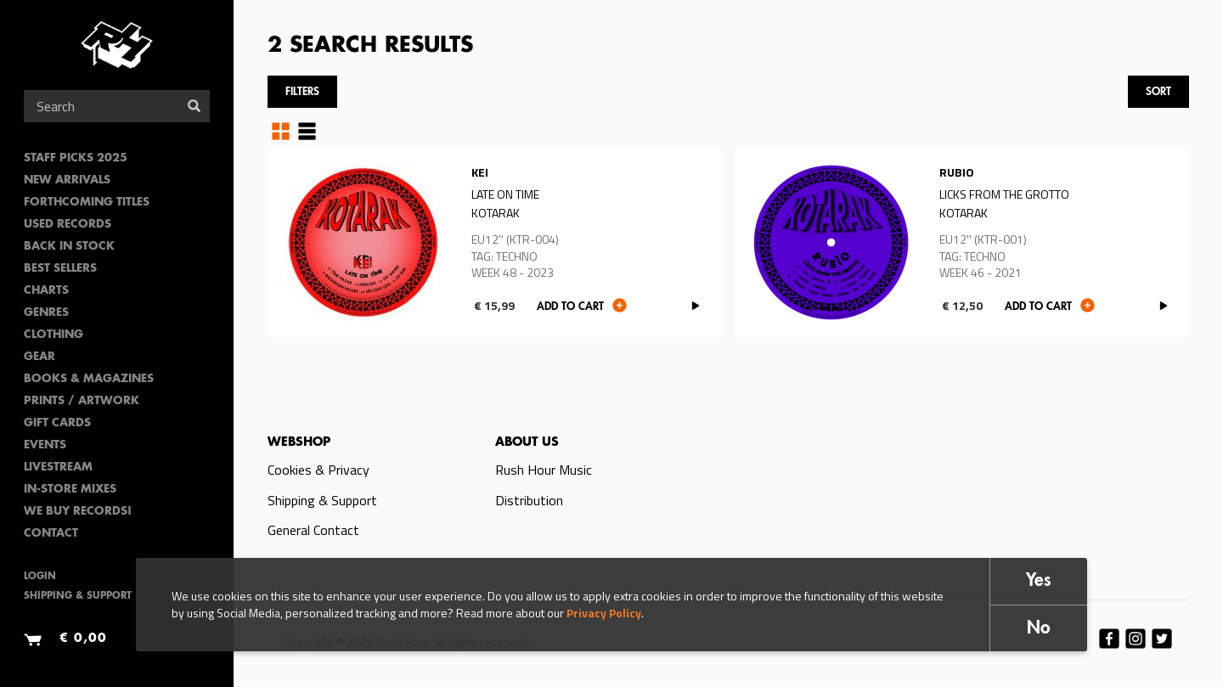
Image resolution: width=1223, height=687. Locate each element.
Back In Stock (69, 246)
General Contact (313, 530)
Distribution (529, 500)
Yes (1038, 581)
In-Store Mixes (70, 489)
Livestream (58, 467)
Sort (1158, 92)
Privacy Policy (603, 613)
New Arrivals (67, 180)
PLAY (696, 306)
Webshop (299, 442)
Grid (281, 131)
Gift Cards (57, 423)
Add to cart (570, 307)
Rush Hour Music (543, 469)
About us (527, 442)
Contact (51, 533)
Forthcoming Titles (86, 202)
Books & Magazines (89, 379)
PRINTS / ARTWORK (81, 401)
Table (307, 131)
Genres (46, 312)
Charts (46, 290)
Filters (302, 92)
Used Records (67, 224)
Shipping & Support (78, 596)
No (1039, 629)
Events (45, 445)
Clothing (53, 335)
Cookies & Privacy (318, 469)
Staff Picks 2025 (75, 158)
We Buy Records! (78, 511)
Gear (39, 357)
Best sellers (60, 268)
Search (194, 105)
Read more (495, 242)
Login (40, 577)
